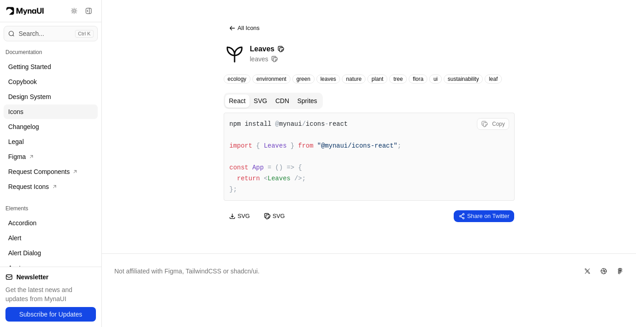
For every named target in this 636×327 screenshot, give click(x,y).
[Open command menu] (51, 33)
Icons (15, 111)
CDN (282, 100)
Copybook (22, 81)
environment (271, 79)
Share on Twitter (484, 216)
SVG (260, 100)
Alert (14, 238)
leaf (493, 79)
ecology (237, 79)
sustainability (463, 79)
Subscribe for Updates (50, 314)
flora (418, 79)
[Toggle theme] (74, 11)
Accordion (22, 223)
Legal (16, 141)
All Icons (244, 28)
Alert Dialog (24, 253)
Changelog (23, 126)
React (237, 100)
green (303, 79)
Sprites (307, 100)
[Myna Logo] (25, 11)
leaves (328, 79)
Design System (29, 96)
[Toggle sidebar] (88, 11)
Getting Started (29, 66)
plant (377, 79)
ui (435, 79)
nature (353, 79)
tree (398, 79)
